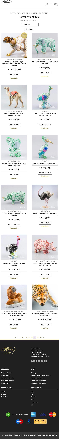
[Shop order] (30, 24)
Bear (32, 391)
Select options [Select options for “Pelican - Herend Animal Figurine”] (45, 173)
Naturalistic (34, 402)
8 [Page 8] (26, 337)
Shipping (33, 373)
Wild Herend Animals (7, 378)
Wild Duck (34, 397)
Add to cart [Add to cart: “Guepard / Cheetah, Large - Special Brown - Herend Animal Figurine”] (14, 75)
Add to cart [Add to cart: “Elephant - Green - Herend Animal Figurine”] (45, 73)
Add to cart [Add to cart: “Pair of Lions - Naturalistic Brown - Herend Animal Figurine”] (14, 325)
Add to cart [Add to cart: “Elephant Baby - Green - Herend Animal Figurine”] (14, 175)
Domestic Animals (6, 373)
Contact (3, 394)
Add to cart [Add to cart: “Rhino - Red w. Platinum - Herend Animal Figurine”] (45, 275)
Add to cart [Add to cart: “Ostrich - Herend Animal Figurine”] (45, 223)
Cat (32, 404)
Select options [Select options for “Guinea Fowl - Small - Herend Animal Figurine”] (45, 125)
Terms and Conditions (37, 378)
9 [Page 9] (29, 337)
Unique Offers (5, 383)
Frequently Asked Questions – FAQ (40, 375)
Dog (32, 394)
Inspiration (4, 397)
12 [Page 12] (38, 337)
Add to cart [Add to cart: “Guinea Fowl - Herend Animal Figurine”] (14, 275)
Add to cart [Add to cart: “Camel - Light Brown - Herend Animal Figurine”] (14, 125)
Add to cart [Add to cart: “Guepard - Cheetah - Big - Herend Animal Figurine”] (45, 325)
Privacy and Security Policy (38, 380)
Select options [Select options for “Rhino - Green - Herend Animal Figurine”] (14, 225)
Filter (29, 29)
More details (13, 78)
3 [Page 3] (22, 337)
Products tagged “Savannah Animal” (28, 13)
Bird (32, 399)
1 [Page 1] (17, 337)
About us (3, 391)
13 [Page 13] (41, 337)
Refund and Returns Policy (38, 383)
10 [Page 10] (32, 337)
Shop (12, 13)
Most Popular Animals (7, 380)
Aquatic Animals (6, 375)
